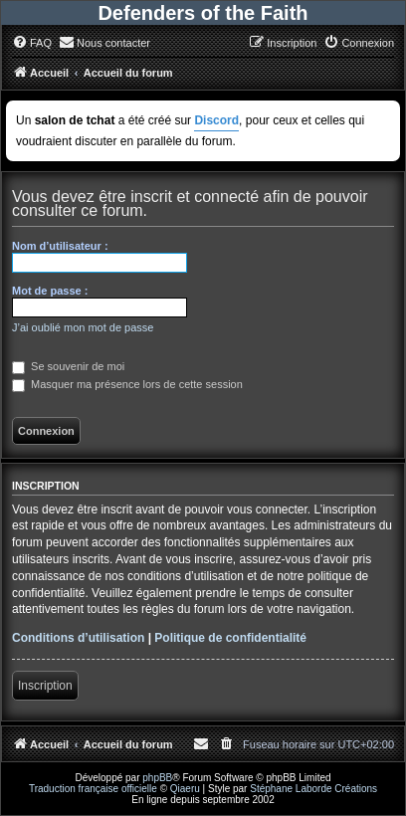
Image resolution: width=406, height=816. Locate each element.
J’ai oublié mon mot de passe (82, 327)
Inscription (45, 686)
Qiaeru (185, 788)
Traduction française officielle (93, 788)
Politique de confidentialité (230, 638)
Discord (216, 120)
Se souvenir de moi (68, 366)
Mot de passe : (50, 291)
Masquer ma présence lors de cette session (127, 384)
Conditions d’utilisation (78, 638)
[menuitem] (32, 43)
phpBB (157, 777)
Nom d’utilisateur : (60, 246)
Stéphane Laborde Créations (313, 788)
